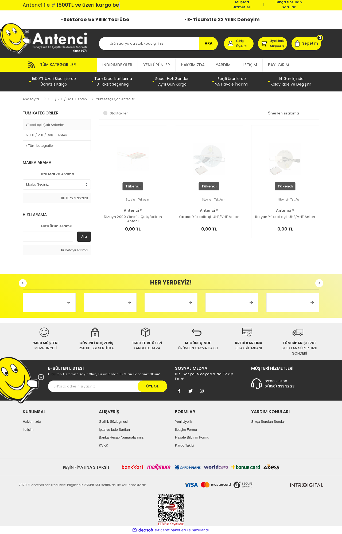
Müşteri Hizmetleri (241, 4)
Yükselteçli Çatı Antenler (115, 99)
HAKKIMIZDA (193, 65)
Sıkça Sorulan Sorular (288, 4)
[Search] (158, 43)
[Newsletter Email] (107, 386)
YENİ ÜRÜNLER (156, 65)
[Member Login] (239, 43)
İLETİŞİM (249, 65)
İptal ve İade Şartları (114, 430)
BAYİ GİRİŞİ (278, 65)
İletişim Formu (186, 430)
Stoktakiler (119, 113)
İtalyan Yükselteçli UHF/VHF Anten (285, 217)
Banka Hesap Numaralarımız (121, 437)
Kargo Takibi (184, 445)
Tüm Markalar (74, 198)
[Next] (319, 283)
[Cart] (306, 43)
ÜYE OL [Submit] (152, 386)
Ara (84, 236)
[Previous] (23, 283)
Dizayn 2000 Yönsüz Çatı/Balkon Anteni (133, 219)
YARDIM (223, 65)
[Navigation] (60, 65)
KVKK (103, 445)
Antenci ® (133, 210)
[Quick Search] (48, 237)
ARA (208, 43)
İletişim (28, 430)
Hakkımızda (32, 422)
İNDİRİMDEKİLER (117, 65)
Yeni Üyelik (183, 422)
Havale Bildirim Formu (192, 437)
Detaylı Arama (74, 250)
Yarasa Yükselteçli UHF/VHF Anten (209, 217)
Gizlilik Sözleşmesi (113, 422)
